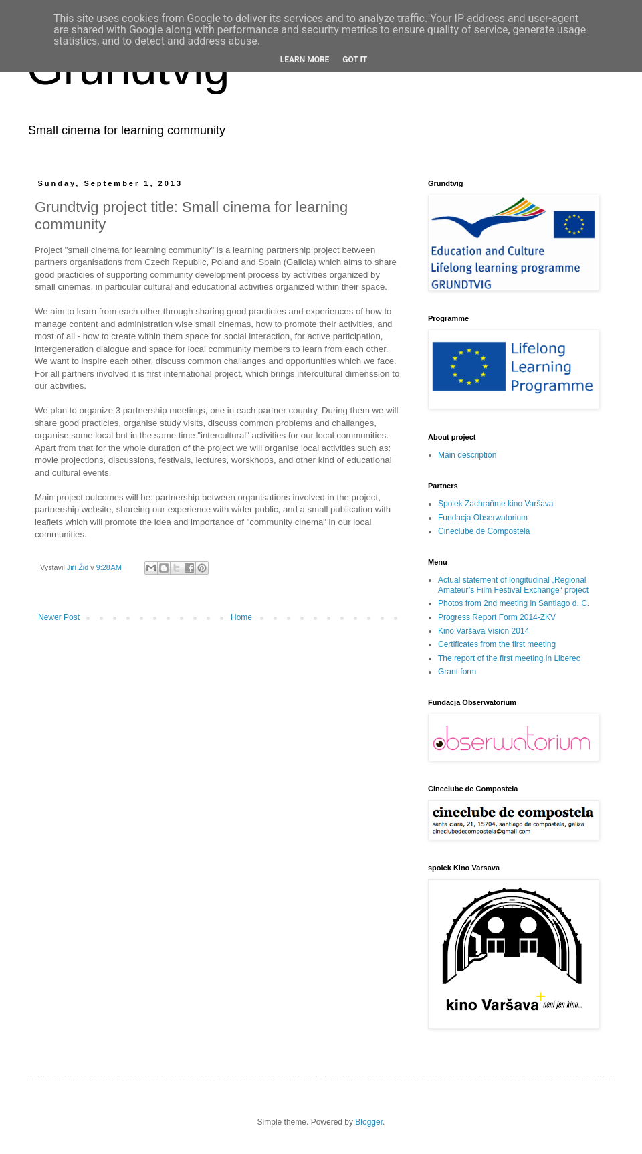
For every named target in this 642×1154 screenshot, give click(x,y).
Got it (354, 59)
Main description (467, 455)
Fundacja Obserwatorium (483, 517)
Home (241, 617)
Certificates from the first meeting (497, 644)
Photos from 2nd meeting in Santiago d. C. (513, 603)
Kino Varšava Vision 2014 (483, 631)
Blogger (369, 1122)
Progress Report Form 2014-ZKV (497, 617)
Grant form (457, 671)
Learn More (305, 59)
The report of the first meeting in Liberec (509, 658)
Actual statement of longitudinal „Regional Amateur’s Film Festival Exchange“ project (513, 584)
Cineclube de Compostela (484, 531)
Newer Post (59, 617)
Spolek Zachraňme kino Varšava (496, 503)
